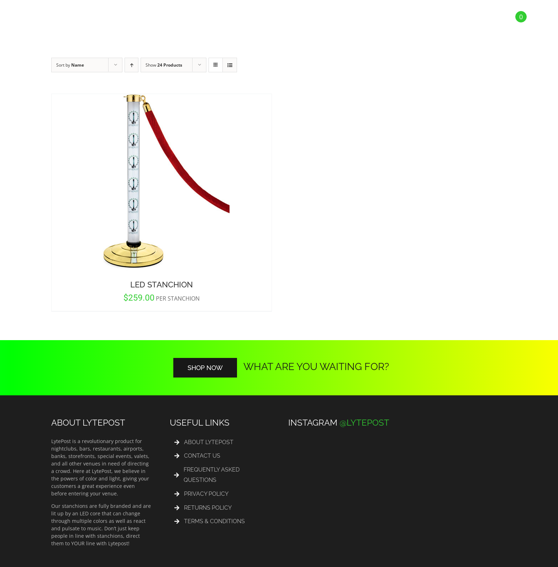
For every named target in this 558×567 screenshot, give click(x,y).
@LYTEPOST (364, 422)
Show (164, 65)
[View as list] (230, 65)
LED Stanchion (161, 284)
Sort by (70, 65)
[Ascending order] (131, 65)
